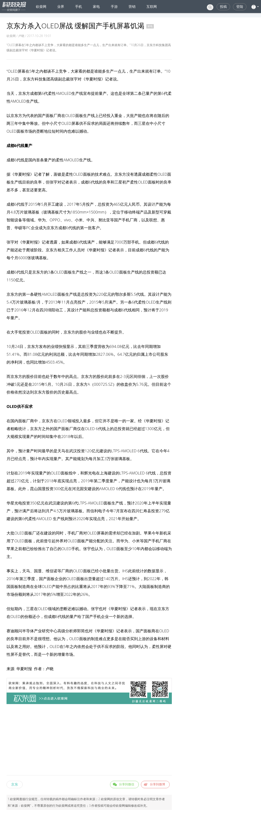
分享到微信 (126, 784)
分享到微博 (157, 784)
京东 (14, 784)
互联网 (151, 6)
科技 (38, 79)
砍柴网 (41, 6)
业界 (60, 6)
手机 (78, 6)
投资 (105, 204)
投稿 (223, 6)
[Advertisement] (89, 740)
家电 (96, 6)
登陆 (239, 6)
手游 (114, 6)
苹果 (148, 533)
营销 (132, 6)
